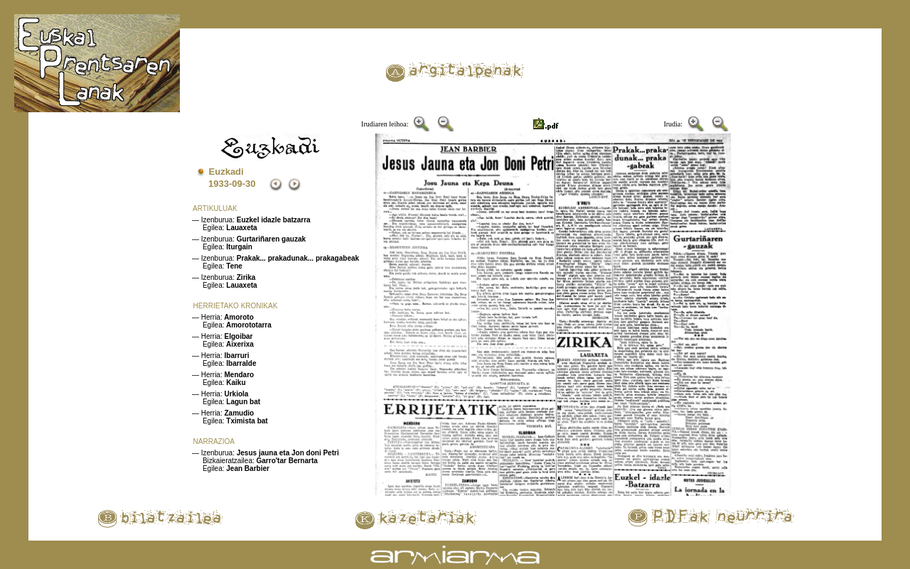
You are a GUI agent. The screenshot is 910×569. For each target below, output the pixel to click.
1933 (218, 183)
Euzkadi (226, 171)
